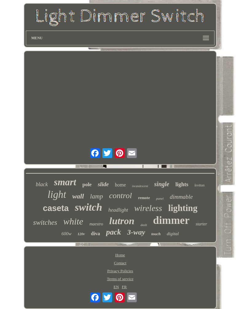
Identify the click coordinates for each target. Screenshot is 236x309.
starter (201, 224)
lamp (96, 196)
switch (88, 207)
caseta (56, 208)
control (120, 195)
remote (144, 197)
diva (95, 233)
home (120, 184)
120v (81, 234)
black (42, 184)
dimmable (181, 197)
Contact (120, 263)
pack (113, 232)
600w (66, 233)
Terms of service (120, 279)
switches (45, 222)
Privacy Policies (120, 271)
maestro (96, 224)
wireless (148, 208)
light (57, 194)
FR (124, 287)
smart (65, 182)
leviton (200, 185)
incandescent (140, 186)
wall (78, 196)
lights (181, 184)
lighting (182, 208)
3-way (136, 232)
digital (173, 233)
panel (159, 198)
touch (155, 234)
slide (103, 184)
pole (87, 184)
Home (120, 255)
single (161, 184)
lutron (122, 220)
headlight (118, 210)
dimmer (171, 220)
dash (143, 225)
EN (116, 287)
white (73, 221)
